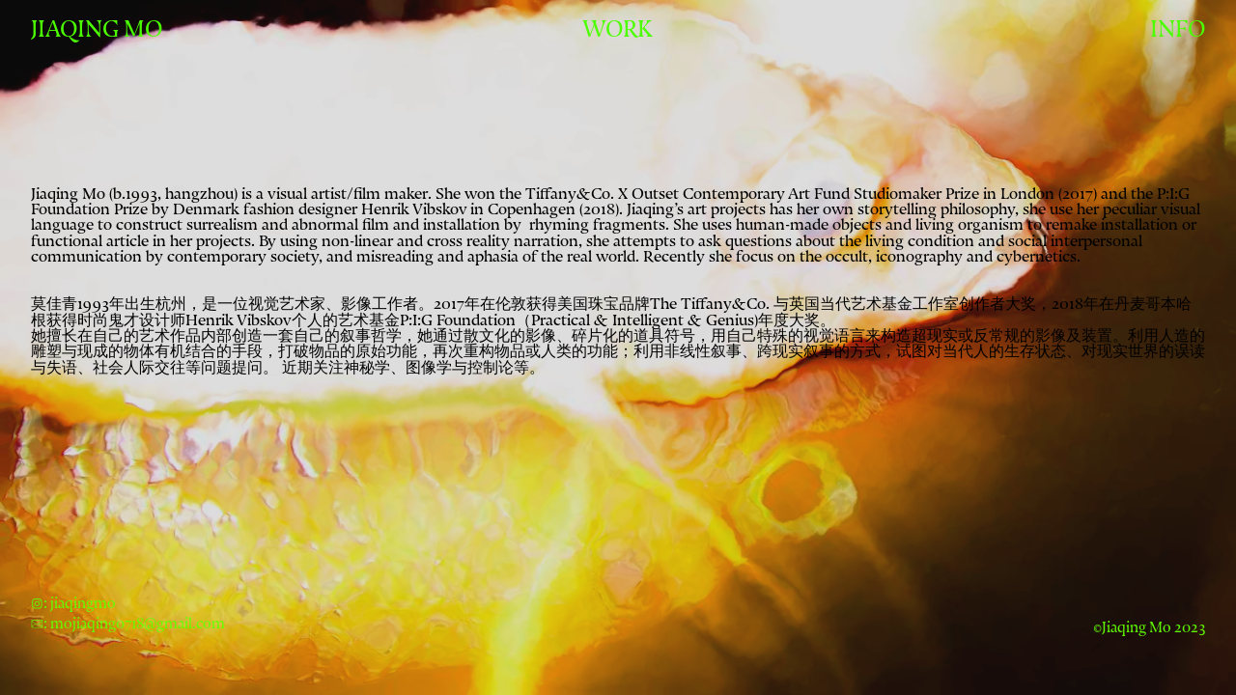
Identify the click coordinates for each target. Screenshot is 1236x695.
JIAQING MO (96, 29)
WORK (617, 29)
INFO (1177, 29)
